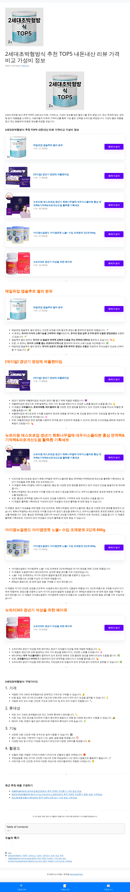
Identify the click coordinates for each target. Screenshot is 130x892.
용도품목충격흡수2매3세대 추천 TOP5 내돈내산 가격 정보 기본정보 (44, 797)
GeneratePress (76, 874)
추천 (61, 855)
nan (9, 853)
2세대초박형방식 (15, 855)
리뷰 (52, 855)
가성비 (39, 855)
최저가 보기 (114, 146)
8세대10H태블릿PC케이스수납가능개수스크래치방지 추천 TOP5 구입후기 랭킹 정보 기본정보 (57, 794)
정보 (57, 855)
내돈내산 (46, 855)
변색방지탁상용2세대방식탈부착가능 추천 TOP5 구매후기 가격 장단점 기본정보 (40, 861)
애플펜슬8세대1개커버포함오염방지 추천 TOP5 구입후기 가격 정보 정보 (46, 791)
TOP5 (25, 855)
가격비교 (31, 855)
